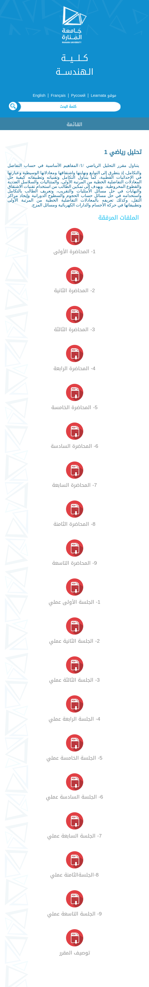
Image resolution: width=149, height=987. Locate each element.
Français (58, 95)
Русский (78, 95)
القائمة (74, 124)
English (39, 95)
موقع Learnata (103, 95)
